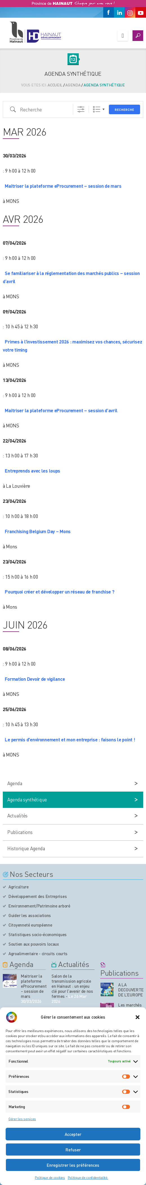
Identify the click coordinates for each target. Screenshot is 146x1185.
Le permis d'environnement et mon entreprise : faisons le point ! (70, 739)
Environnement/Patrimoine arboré (39, 906)
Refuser (73, 1149)
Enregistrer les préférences (73, 1165)
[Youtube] (140, 12)
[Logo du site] (35, 32)
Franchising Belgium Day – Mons (38, 531)
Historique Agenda (26, 848)
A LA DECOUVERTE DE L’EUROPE (131, 990)
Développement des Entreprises (37, 896)
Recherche (124, 110)
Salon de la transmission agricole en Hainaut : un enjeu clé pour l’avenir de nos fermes (72, 986)
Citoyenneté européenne (30, 925)
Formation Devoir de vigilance (35, 679)
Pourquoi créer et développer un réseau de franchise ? (59, 591)
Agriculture (18, 887)
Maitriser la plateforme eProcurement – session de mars (63, 186)
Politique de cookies (50, 1177)
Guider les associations (29, 915)
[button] (137, 1017)
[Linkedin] (119, 12)
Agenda (72, 84)
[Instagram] (130, 12)
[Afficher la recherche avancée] (80, 109)
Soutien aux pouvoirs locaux (33, 944)
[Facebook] (108, 12)
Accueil (55, 84)
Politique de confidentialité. (88, 1177)
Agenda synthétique (27, 799)
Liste (96, 109)
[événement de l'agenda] (10, 981)
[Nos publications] (107, 989)
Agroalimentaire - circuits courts (38, 953)
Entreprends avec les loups (32, 470)
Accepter (73, 1134)
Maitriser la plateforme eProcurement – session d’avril (61, 410)
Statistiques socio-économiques (37, 934)
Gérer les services (22, 1119)
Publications (20, 832)
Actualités (17, 815)
